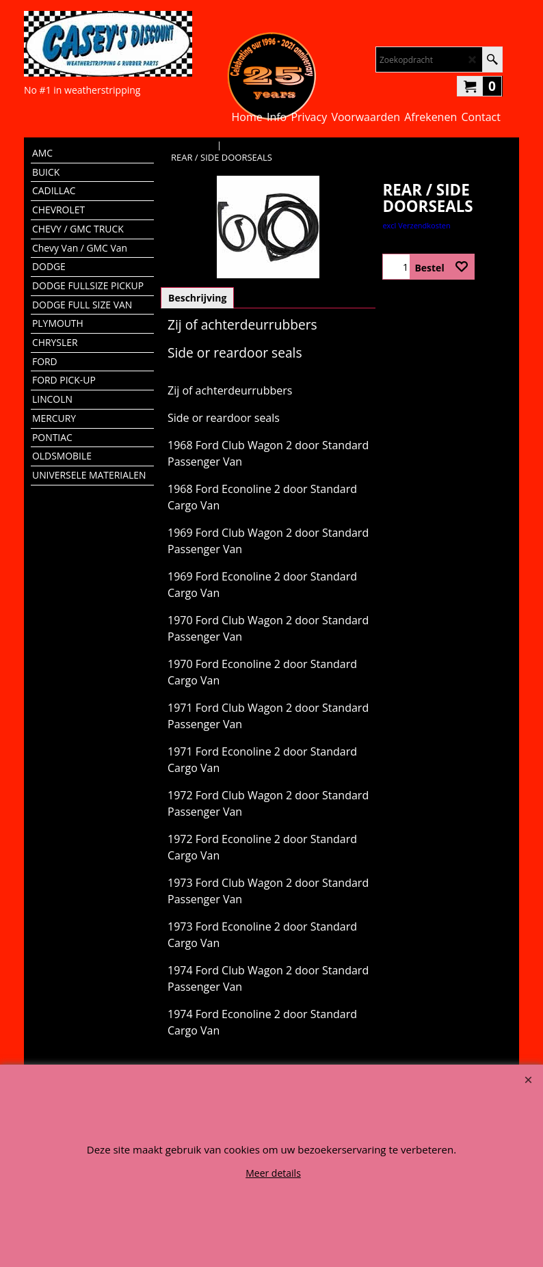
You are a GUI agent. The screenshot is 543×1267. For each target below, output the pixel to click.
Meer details (273, 1172)
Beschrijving (197, 297)
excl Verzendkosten (416, 225)
